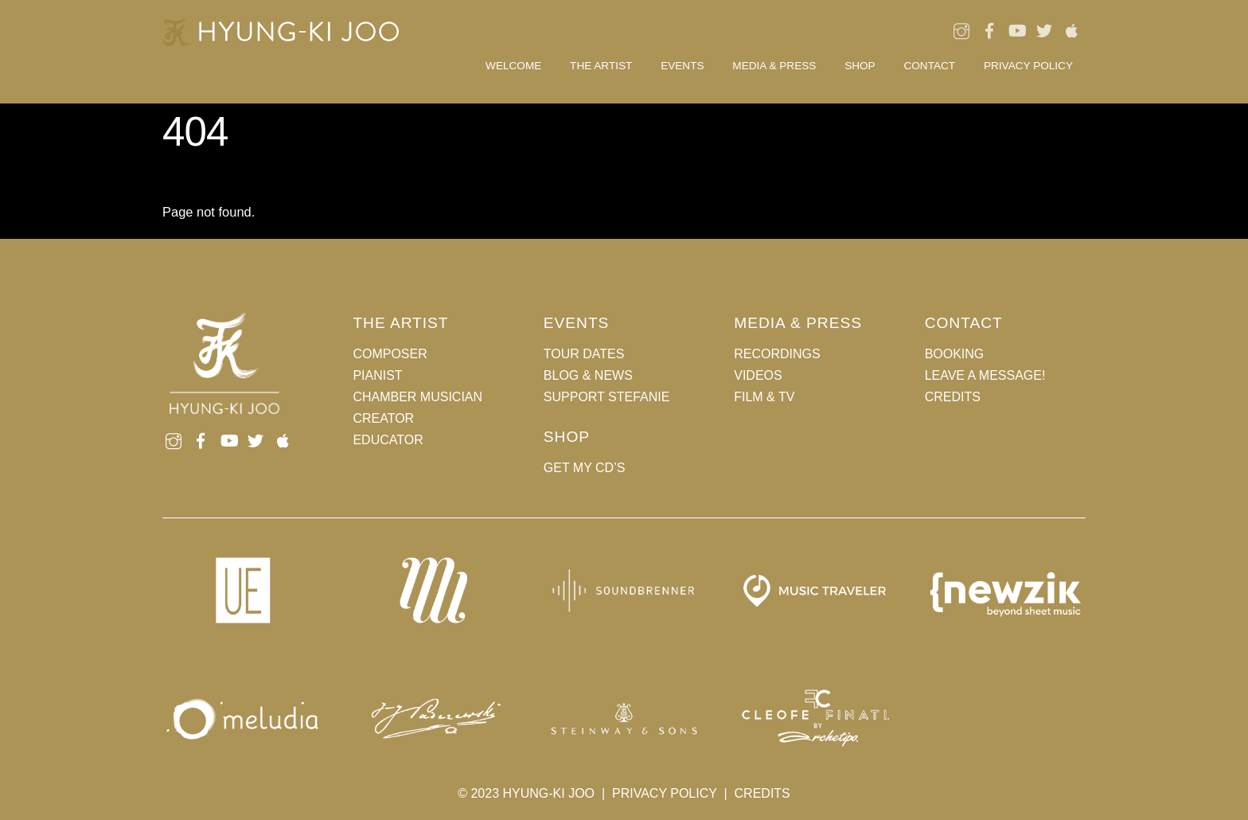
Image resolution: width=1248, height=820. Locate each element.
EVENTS (682, 66)
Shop (860, 66)
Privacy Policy (1028, 66)
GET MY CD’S (585, 467)
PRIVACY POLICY (664, 793)
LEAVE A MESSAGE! (985, 375)
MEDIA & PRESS (774, 66)
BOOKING (955, 354)
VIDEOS (758, 375)
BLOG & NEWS (588, 375)
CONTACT (929, 66)
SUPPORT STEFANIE (607, 397)
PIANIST (377, 375)
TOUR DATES (584, 354)
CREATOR (383, 418)
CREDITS (953, 397)
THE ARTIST (601, 66)
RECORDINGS (777, 354)
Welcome (513, 66)
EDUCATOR (388, 440)
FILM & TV (764, 397)
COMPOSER (390, 354)
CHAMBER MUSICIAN (417, 397)
